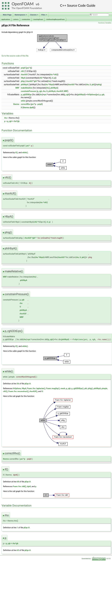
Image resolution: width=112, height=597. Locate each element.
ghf (35, 81)
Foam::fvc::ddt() (19, 486)
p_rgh (39, 91)
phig (22, 81)
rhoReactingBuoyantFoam (55, 19)
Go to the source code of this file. (15, 56)
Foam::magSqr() (53, 388)
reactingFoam (38, 19)
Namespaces (21, 15)
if (21, 107)
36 (18, 384)
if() (16, 152)
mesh (63, 388)
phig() (90, 388)
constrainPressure (28, 91)
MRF (17, 88)
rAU (22, 71)
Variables (108, 23)
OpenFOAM (23, 3)
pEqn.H (28, 384)
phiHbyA (24, 84)
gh (18, 121)
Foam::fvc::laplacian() (36, 388)
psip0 (23, 68)
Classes (34, 15)
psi (28, 68)
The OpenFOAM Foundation (27, 8)
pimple (104, 388)
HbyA (23, 78)
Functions (101, 23)
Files (44, 15)
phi (93, 84)
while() (25, 152)
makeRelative (26, 88)
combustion (26, 19)
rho (51, 74)
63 (18, 550)
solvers (15, 19)
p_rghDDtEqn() (77, 388)
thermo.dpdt (28, 107)
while (23, 101)
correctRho (25, 104)
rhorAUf (24, 74)
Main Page (7, 15)
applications (5, 19)
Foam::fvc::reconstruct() (18, 391)
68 (18, 482)
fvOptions (92, 94)
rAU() (5, 391)
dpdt (29, 486)
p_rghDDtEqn (26, 94)
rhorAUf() (33, 391)
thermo (16, 104)
